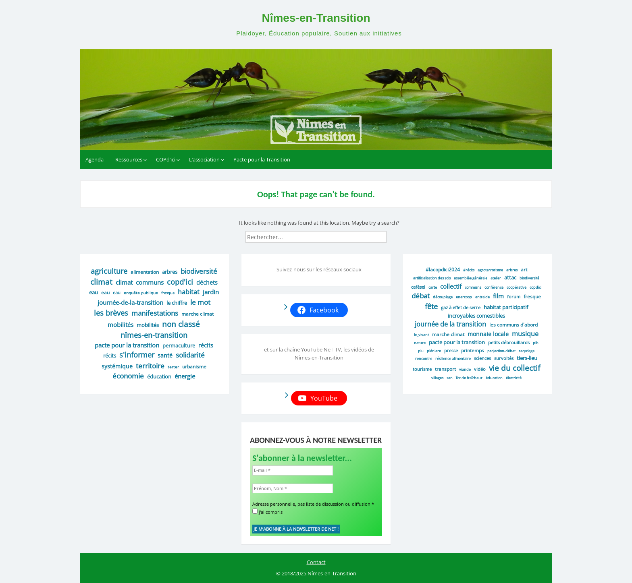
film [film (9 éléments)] (498, 296)
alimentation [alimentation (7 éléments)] (145, 272)
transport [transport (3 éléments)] (445, 369)
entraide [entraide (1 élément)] (482, 297)
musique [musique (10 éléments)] (525, 333)
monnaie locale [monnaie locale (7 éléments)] (488, 334)
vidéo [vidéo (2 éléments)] (480, 369)
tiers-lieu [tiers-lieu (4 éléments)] (527, 358)
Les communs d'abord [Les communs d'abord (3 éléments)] (513, 324)
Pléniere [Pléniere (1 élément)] (434, 351)
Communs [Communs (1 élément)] (473, 287)
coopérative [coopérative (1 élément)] (516, 287)
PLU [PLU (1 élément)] (421, 351)
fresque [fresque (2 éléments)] (168, 293)
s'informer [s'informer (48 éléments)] (136, 355)
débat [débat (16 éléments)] (421, 295)
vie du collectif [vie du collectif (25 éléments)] (514, 368)
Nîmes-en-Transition (316, 18)
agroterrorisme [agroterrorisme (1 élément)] (490, 270)
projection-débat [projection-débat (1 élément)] (501, 351)
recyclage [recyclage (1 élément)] (526, 351)
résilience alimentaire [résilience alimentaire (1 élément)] (453, 358)
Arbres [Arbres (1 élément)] (512, 270)
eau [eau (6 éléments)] (105, 292)
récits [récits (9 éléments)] (109, 355)
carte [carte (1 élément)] (432, 287)
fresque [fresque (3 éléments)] (532, 296)
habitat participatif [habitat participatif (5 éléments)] (506, 307)
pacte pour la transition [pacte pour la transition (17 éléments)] (127, 345)
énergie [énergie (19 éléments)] (185, 376)
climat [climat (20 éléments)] (124, 282)
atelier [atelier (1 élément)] (496, 278)
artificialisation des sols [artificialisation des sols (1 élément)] (432, 278)
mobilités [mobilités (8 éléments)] (148, 325)
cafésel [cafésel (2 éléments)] (418, 287)
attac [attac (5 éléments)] (510, 277)
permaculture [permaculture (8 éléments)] (178, 345)
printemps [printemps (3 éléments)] (472, 350)
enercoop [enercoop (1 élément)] (464, 297)
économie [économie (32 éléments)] (128, 375)
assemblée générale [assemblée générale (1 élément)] (470, 278)
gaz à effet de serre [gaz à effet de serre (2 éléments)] (460, 307)
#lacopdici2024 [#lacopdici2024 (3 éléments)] (443, 269)
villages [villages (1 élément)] (437, 377)
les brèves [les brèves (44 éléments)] (111, 313)
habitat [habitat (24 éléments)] (189, 291)
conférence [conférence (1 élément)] (493, 287)
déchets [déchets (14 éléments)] (207, 282)
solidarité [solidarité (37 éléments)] (190, 355)
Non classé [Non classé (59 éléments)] (181, 324)
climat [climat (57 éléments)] (101, 282)
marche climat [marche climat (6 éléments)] (197, 313)
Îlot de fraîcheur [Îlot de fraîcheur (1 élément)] (469, 377)
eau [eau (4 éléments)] (117, 292)
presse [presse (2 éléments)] (451, 350)
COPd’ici (165, 159)
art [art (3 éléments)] (524, 269)
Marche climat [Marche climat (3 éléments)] (448, 334)
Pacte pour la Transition (261, 159)
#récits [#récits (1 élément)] (468, 270)
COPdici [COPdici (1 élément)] (535, 287)
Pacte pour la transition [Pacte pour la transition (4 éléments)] (457, 342)
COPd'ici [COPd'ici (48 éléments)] (180, 282)
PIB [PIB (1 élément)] (535, 342)
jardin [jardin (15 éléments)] (211, 292)
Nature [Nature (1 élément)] (420, 342)
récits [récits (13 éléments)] (205, 345)
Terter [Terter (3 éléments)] (173, 367)
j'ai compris (267, 512)
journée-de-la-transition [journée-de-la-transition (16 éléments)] (130, 302)
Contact (316, 562)
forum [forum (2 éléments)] (513, 297)
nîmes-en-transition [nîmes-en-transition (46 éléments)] (154, 335)
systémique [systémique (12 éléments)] (117, 366)
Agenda (94, 159)
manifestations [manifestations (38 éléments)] (154, 313)
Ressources (128, 159)
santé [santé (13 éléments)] (165, 355)
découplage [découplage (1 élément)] (443, 297)
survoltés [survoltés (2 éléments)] (504, 358)
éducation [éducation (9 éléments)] (159, 376)
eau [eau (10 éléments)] (93, 292)
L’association (204, 159)
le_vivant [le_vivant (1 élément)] (421, 334)
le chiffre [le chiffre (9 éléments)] (176, 302)
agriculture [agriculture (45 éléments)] (109, 271)
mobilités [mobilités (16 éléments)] (120, 324)
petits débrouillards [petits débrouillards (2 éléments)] (509, 342)
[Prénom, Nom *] (292, 489)
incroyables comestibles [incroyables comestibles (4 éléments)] (476, 315)
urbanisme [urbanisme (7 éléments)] (194, 366)
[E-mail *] (292, 470)
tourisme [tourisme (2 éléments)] (422, 369)
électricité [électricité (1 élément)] (514, 377)
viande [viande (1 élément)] (465, 369)
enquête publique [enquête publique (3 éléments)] (141, 293)
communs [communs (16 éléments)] (150, 282)
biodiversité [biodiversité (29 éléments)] (199, 271)
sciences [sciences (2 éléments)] (482, 358)
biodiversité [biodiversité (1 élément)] (529, 278)
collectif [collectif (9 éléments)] (451, 286)
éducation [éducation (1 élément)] (494, 377)
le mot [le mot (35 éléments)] (200, 302)
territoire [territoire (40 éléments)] (150, 365)
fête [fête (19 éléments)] (431, 306)
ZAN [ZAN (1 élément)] (450, 377)
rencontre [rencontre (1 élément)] (423, 358)
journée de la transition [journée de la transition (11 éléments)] (450, 324)
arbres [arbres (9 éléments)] (169, 271)
